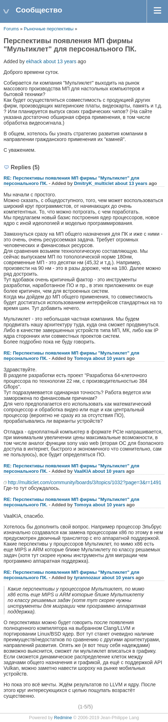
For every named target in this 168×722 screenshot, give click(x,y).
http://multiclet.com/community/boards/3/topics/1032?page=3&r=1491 (84, 482)
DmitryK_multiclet (93, 183)
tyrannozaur (87, 577)
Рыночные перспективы (49, 28)
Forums (11, 28)
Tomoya (82, 358)
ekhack (34, 61)
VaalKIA (82, 471)
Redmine (63, 717)
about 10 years (109, 358)
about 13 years (59, 61)
